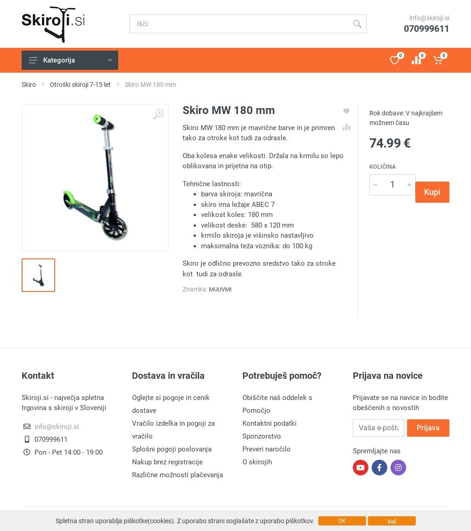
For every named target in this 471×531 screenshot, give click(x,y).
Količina (382, 166)
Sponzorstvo (261, 436)
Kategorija (70, 60)
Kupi (432, 192)
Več (391, 522)
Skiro (29, 84)
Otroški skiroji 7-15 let (80, 84)
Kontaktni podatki (269, 423)
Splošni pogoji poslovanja (172, 449)
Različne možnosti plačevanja (177, 475)
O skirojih (257, 462)
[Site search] (238, 24)
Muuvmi (220, 289)
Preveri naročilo (266, 449)
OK (342, 521)
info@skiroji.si (429, 18)
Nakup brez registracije (167, 462)
